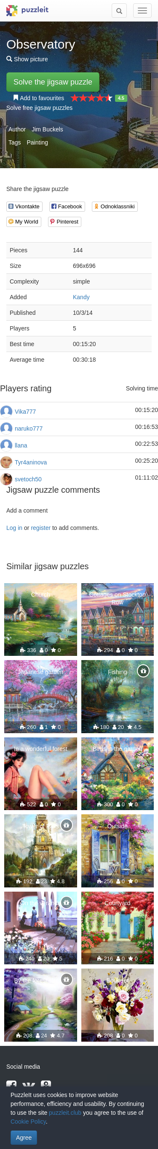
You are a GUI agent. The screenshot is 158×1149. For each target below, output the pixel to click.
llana (21, 445)
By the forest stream (40, 980)
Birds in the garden (117, 748)
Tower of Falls (40, 826)
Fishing (117, 672)
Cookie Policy (28, 1121)
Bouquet (118, 980)
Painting (37, 142)
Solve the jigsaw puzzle (52, 82)
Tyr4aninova (31, 462)
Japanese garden (40, 672)
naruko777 (29, 428)
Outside (117, 826)
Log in (14, 527)
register (41, 527)
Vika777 (25, 411)
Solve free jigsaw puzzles (39, 107)
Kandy (81, 297)
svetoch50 (28, 479)
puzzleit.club (65, 1112)
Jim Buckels (47, 129)
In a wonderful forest (40, 748)
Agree (24, 1137)
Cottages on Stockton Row (117, 598)
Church (40, 594)
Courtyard (117, 903)
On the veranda (40, 903)
